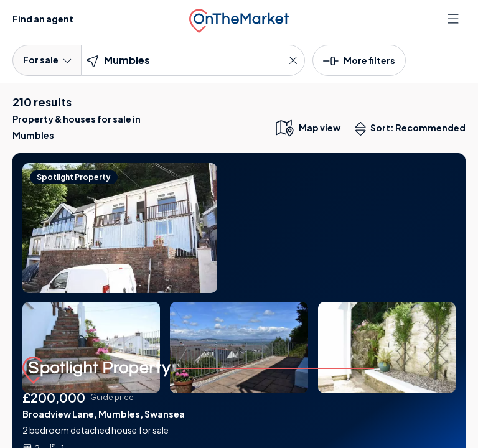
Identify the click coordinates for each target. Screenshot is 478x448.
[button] (359, 60)
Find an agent (42, 18)
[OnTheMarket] (239, 18)
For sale (47, 59)
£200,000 (53, 397)
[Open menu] (454, 18)
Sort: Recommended (413, 129)
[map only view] (307, 127)
